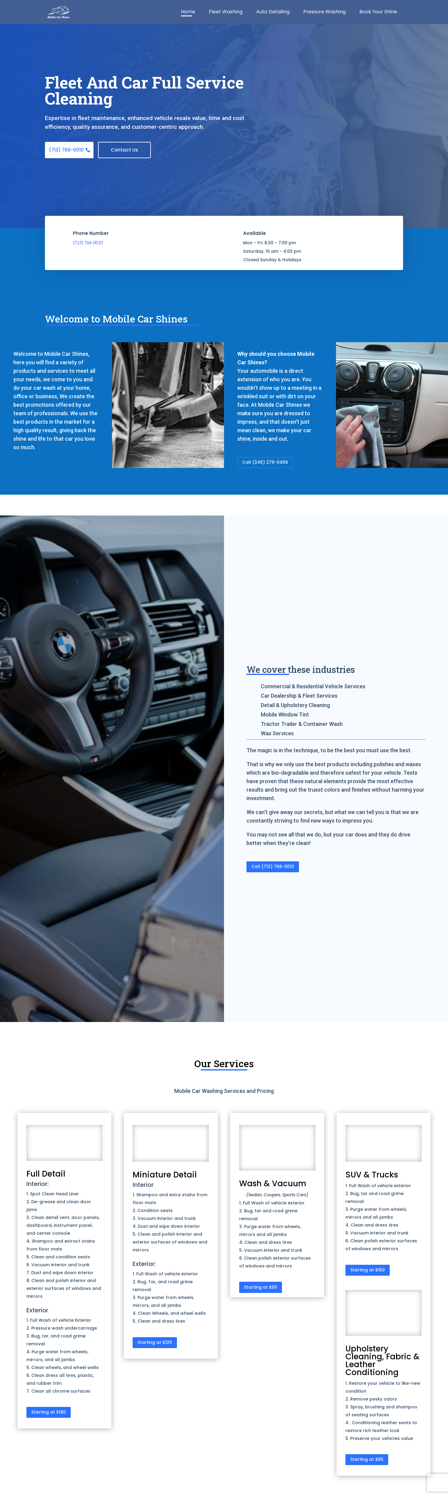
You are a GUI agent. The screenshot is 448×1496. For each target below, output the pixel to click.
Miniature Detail (165, 1175)
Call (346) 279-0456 (265, 462)
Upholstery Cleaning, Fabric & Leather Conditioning (382, 1361)
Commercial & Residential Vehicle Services (313, 686)
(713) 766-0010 (67, 150)
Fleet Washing (226, 12)
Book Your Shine (378, 12)
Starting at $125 (154, 1343)
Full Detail (45, 1174)
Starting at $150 (367, 1270)
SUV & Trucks (371, 1175)
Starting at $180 (48, 1413)
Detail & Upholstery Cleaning (295, 705)
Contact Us (127, 150)
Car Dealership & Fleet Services (299, 696)
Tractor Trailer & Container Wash (302, 724)
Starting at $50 (260, 1287)
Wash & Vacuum (272, 1183)
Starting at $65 (366, 1460)
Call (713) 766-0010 (272, 867)
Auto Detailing (273, 12)
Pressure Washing (324, 12)
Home (188, 12)
